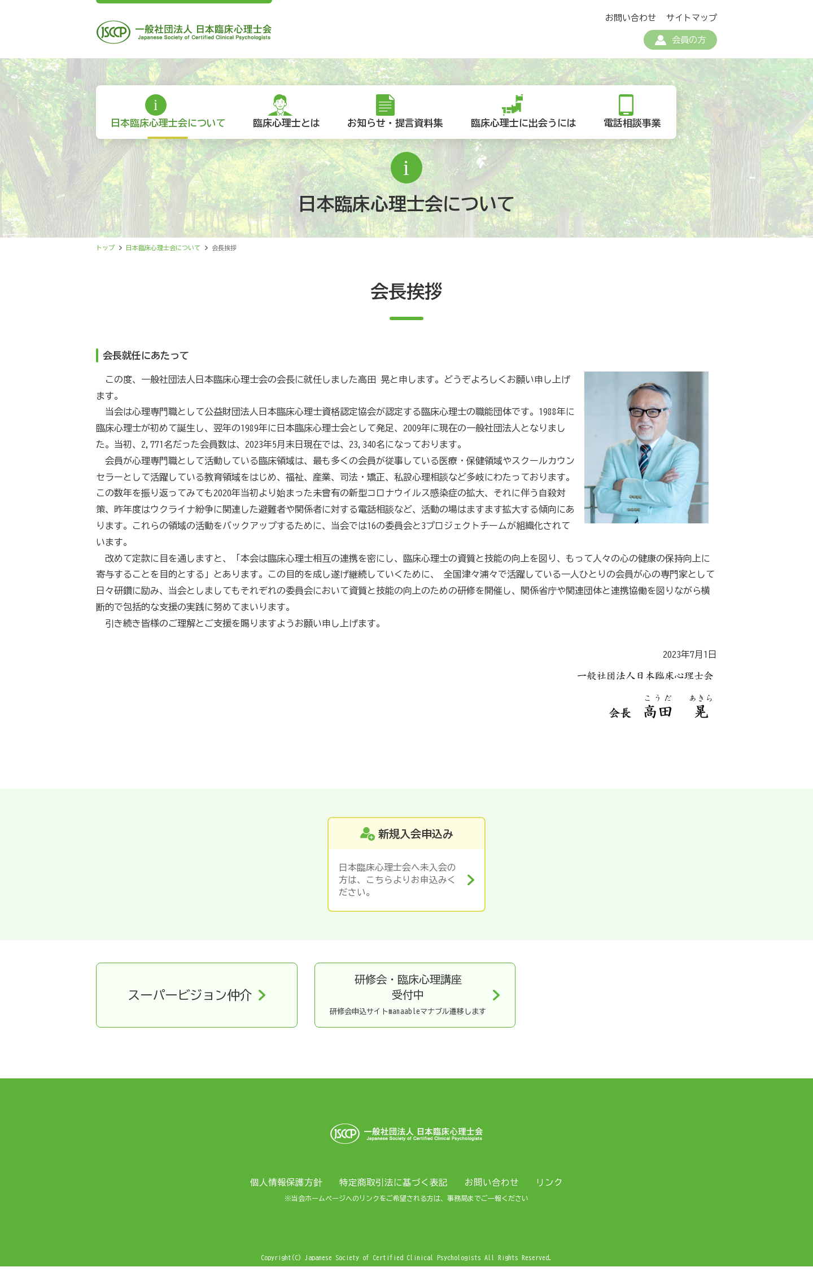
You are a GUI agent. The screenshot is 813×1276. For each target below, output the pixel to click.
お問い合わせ (630, 18)
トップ (105, 254)
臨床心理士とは (290, 129)
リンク (549, 1191)
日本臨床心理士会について (170, 129)
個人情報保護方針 (286, 1191)
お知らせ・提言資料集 (401, 129)
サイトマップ (691, 18)
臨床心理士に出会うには (531, 129)
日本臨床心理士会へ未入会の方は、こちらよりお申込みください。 (397, 887)
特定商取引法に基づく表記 (393, 1191)
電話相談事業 (642, 129)
